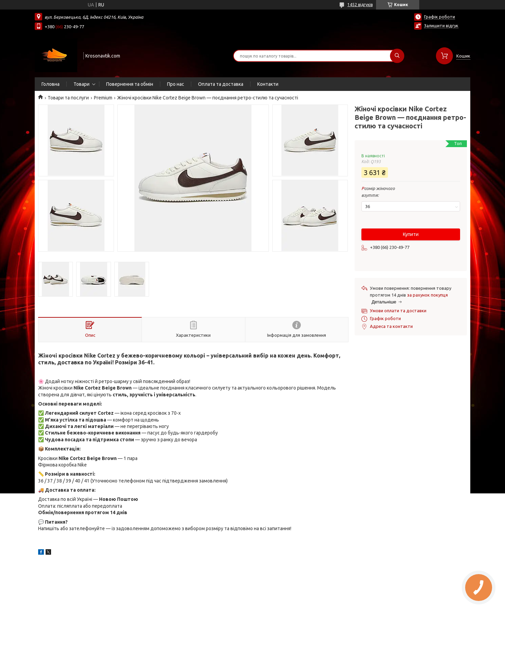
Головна (51, 84)
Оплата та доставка (220, 84)
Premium (103, 97)
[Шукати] (397, 56)
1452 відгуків (360, 4)
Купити (411, 234)
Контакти (267, 84)
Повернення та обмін (129, 84)
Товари (81, 84)
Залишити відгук (441, 25)
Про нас (175, 84)
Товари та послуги (68, 97)
